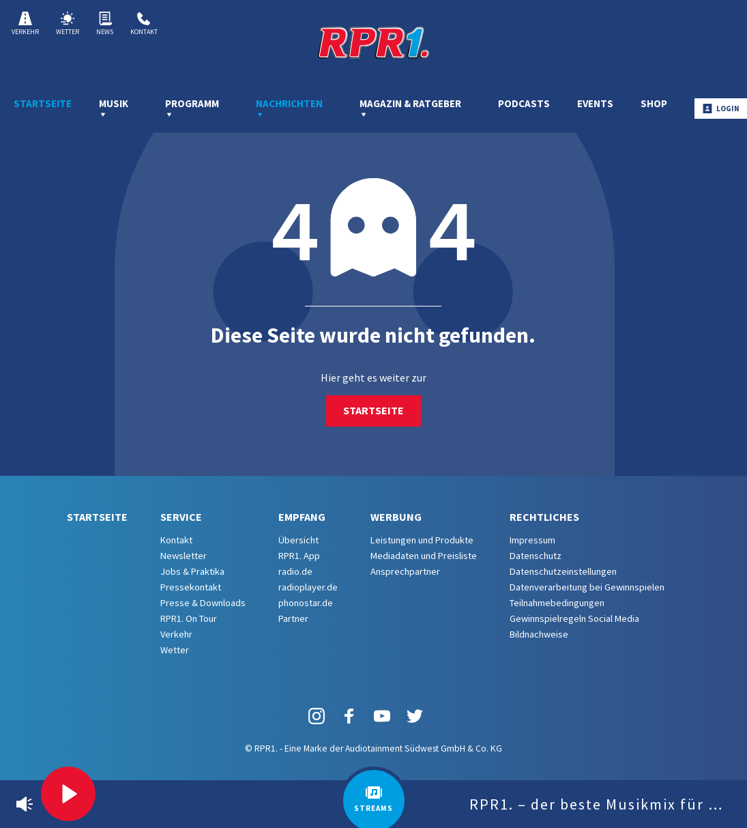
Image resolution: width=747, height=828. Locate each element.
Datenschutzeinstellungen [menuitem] (563, 571)
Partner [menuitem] (293, 618)
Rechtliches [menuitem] (544, 517)
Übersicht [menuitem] (298, 540)
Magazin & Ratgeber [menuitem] (410, 108)
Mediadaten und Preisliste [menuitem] (423, 555)
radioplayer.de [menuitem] (308, 587)
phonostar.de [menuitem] (305, 603)
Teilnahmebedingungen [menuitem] (557, 603)
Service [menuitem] (181, 517)
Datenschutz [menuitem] (535, 555)
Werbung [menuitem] (396, 517)
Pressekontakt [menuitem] (190, 587)
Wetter (67, 24)
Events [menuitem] (595, 103)
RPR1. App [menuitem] (299, 555)
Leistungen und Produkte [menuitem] (421, 540)
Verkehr (25, 24)
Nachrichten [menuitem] (289, 108)
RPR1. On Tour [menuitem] (188, 618)
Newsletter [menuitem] (183, 555)
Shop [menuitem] (654, 103)
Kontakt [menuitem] (176, 540)
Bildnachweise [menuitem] (539, 634)
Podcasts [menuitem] (524, 103)
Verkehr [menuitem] (176, 634)
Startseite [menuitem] (43, 103)
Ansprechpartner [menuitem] (405, 571)
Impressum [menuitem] (532, 540)
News (104, 24)
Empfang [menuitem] (301, 517)
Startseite (373, 410)
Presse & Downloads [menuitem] (203, 603)
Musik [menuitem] (113, 108)
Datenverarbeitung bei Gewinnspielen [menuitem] (587, 587)
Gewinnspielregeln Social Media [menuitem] (574, 618)
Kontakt (144, 24)
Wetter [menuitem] (174, 650)
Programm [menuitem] (192, 108)
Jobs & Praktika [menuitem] (192, 571)
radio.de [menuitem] (295, 571)
